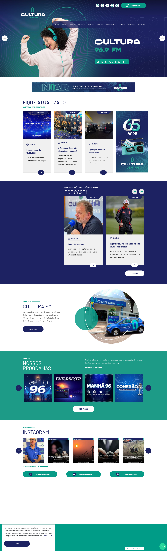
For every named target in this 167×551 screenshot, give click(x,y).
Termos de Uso (47, 536)
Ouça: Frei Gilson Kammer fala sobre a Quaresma (123, 225)
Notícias (100, 24)
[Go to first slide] (148, 387)
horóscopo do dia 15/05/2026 (33, 151)
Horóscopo (141, 24)
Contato (122, 24)
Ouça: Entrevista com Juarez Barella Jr (80, 245)
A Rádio (64, 24)
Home (57, 24)
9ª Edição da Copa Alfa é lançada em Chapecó (67, 149)
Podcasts (91, 24)
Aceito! (22, 544)
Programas (81, 24)
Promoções (132, 24)
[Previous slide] (19, 387)
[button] (133, 5)
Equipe (72, 24)
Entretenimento (111, 24)
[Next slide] (162, 38)
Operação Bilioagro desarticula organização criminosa (99, 151)
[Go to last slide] (5, 38)
